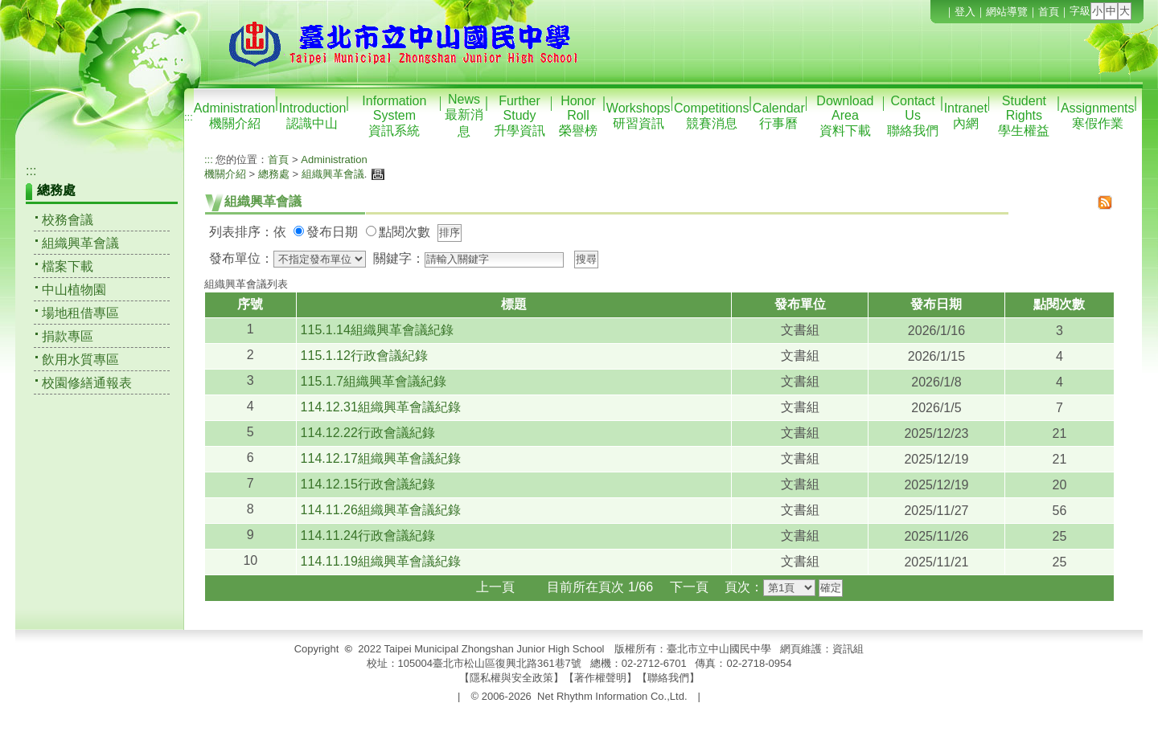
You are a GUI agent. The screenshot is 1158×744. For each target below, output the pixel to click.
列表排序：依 (247, 232)
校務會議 (67, 220)
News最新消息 (464, 115)
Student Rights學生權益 (1023, 115)
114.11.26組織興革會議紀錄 (381, 510)
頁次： (744, 587)
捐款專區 (67, 336)
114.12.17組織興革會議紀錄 (381, 458)
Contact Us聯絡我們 (912, 115)
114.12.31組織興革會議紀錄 (381, 407)
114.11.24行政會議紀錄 (368, 535)
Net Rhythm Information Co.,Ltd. (612, 696)
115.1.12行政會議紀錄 (364, 355)
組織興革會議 (80, 243)
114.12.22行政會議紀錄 (368, 432)
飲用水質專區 (80, 359)
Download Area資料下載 (844, 115)
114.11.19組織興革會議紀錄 (381, 561)
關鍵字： (399, 258)
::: (188, 117)
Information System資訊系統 (394, 115)
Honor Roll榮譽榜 (578, 115)
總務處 (274, 174)
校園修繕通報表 (87, 383)
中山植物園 (74, 289)
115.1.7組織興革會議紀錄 (373, 381)
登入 (965, 12)
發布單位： (241, 258)
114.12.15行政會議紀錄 (368, 484)
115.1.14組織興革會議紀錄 (377, 330)
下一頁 (689, 587)
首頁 (1048, 12)
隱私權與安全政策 (511, 678)
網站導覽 (1007, 12)
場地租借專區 (80, 313)
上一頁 (495, 587)
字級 (1080, 11)
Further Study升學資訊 (519, 115)
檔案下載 (67, 266)
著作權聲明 (600, 678)
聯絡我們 (668, 678)
